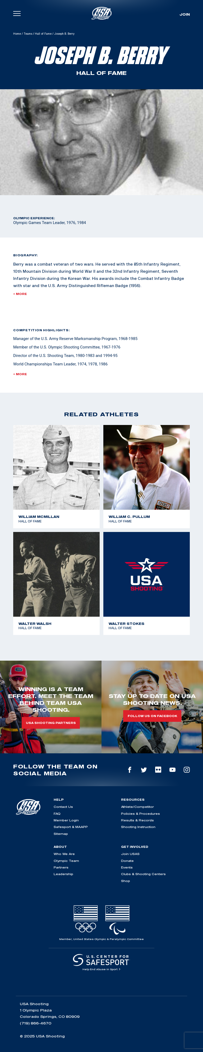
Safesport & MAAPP (71, 827)
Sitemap (61, 833)
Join (184, 14)
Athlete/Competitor (137, 806)
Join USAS (130, 854)
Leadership (63, 874)
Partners (61, 867)
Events (127, 867)
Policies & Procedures (140, 813)
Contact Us (63, 806)
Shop (125, 881)
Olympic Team (66, 860)
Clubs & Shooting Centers (143, 874)
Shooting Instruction (138, 827)
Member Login (66, 820)
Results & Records (137, 820)
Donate (127, 860)
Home (17, 33)
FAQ (57, 813)
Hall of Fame (43, 33)
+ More (20, 294)
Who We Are (64, 854)
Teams (28, 33)
